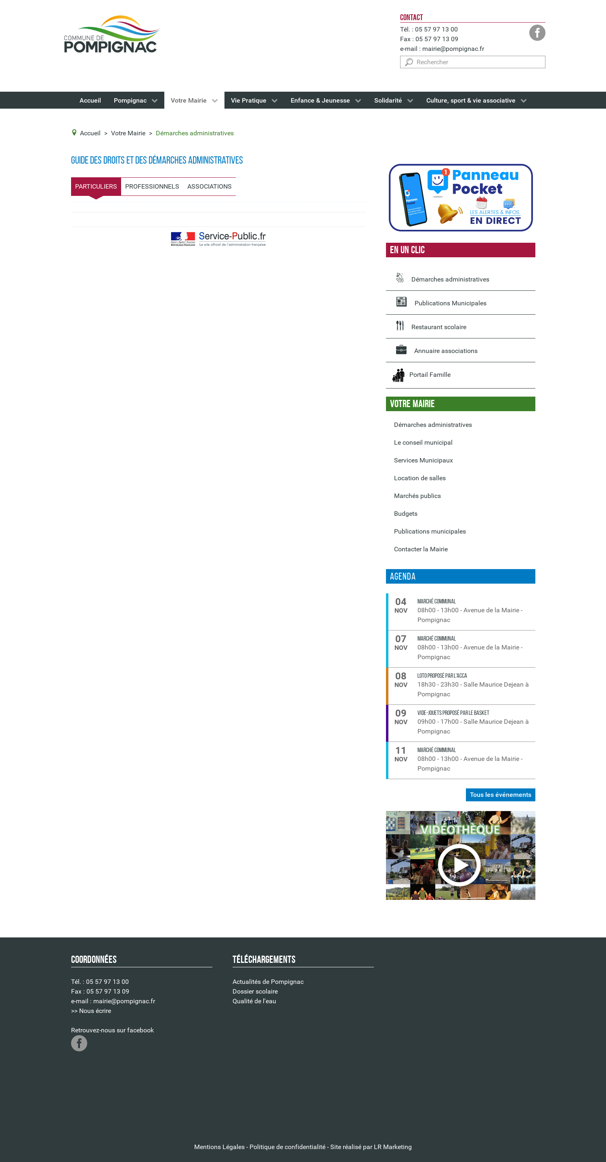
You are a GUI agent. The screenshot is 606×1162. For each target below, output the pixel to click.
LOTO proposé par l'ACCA (442, 675)
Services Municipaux (423, 460)
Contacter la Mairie (421, 549)
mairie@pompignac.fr (453, 49)
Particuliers (96, 186)
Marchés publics (417, 496)
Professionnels (152, 186)
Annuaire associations (437, 349)
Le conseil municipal (423, 442)
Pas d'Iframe (464, 1038)
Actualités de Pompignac (268, 981)
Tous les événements (500, 794)
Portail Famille (421, 375)
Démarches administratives (442, 278)
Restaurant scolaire (431, 325)
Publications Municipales (441, 301)
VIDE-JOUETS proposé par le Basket (453, 712)
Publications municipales (430, 531)
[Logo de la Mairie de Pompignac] (111, 36)
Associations (209, 186)
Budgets (405, 513)
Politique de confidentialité (287, 1147)
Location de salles (420, 478)
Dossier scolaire (255, 991)
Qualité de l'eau (254, 1001)
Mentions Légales (219, 1147)
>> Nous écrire (91, 1011)
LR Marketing (393, 1147)
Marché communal (436, 601)
